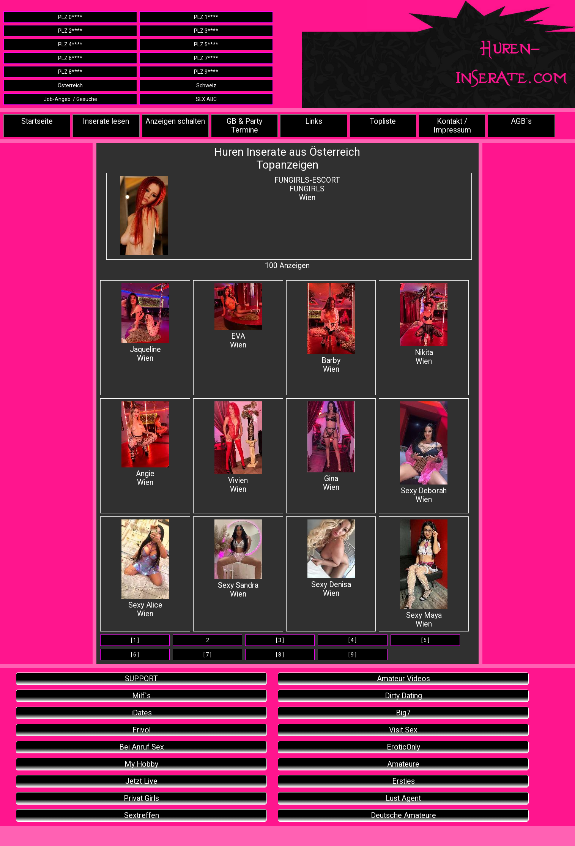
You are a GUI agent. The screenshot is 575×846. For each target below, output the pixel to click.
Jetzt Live (141, 781)
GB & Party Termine (244, 125)
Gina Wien (331, 446)
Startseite (37, 121)
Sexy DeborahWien (423, 452)
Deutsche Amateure (403, 815)
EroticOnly (403, 747)
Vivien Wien (238, 447)
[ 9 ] (352, 655)
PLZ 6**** (70, 58)
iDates (141, 713)
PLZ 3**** (206, 31)
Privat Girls (141, 798)
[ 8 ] (280, 655)
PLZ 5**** (206, 44)
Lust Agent (403, 798)
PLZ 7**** (206, 58)
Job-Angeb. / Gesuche (70, 99)
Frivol (141, 730)
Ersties (403, 781)
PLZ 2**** (70, 31)
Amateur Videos (403, 678)
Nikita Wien (423, 324)
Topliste (383, 121)
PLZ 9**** (206, 72)
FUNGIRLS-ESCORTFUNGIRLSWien (307, 189)
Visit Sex (403, 730)
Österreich (70, 85)
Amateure (403, 764)
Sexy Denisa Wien (331, 558)
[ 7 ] (207, 655)
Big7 (403, 713)
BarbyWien (331, 328)
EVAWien (238, 316)
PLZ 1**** (206, 17)
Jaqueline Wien (145, 323)
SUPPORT (141, 678)
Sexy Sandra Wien (238, 558)
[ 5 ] (425, 640)
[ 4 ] (352, 640)
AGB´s (521, 121)
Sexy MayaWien (423, 573)
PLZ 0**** (70, 17)
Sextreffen (141, 815)
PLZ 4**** (70, 44)
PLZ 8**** (70, 72)
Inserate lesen (106, 121)
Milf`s (141, 695)
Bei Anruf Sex (141, 747)
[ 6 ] (135, 655)
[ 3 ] (280, 640)
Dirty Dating (403, 695)
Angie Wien (145, 444)
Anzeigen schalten (175, 121)
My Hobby (141, 764)
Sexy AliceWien (145, 568)
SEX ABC (206, 99)
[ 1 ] (135, 640)
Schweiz (206, 85)
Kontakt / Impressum (452, 125)
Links (313, 121)
